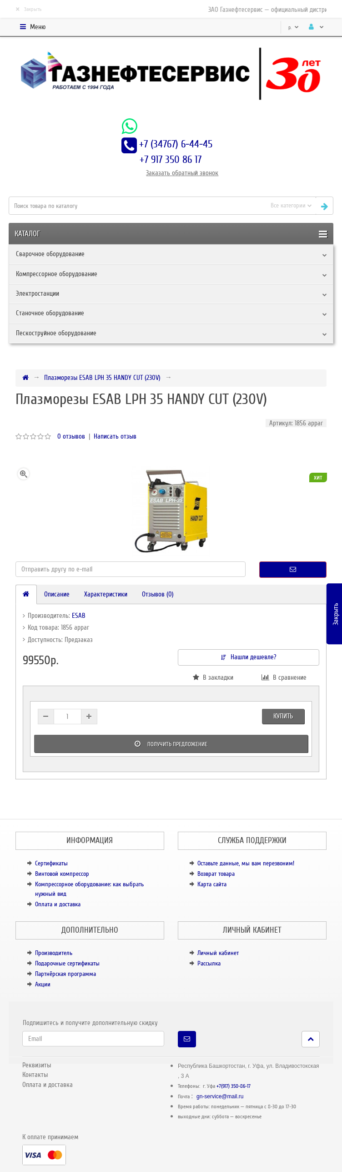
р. (293, 27)
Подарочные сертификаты (67, 963)
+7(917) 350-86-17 (233, 1086)
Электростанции (37, 293)
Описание (57, 594)
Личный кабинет (218, 953)
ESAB (79, 615)
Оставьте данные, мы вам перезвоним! (245, 863)
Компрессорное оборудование (56, 274)
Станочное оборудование (50, 313)
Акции (42, 984)
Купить (283, 716)
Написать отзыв (115, 436)
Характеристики (105, 594)
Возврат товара (216, 874)
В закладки (213, 677)
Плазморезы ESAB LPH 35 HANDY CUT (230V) (102, 378)
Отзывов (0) (158, 594)
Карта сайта (211, 884)
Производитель (53, 953)
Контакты (35, 1075)
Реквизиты (36, 1065)
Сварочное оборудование (50, 254)
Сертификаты (51, 863)
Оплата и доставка (57, 904)
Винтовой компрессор (62, 874)
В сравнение (284, 677)
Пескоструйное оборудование (56, 333)
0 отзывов (71, 436)
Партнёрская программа (65, 974)
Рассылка (209, 963)
